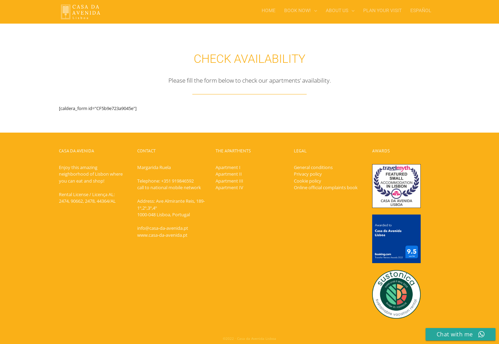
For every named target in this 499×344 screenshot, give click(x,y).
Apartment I (228, 167)
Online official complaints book (326, 187)
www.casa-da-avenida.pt (162, 235)
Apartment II (229, 174)
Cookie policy (307, 181)
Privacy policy (308, 174)
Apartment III (229, 181)
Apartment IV (229, 187)
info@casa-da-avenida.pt (162, 228)
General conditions (313, 167)
